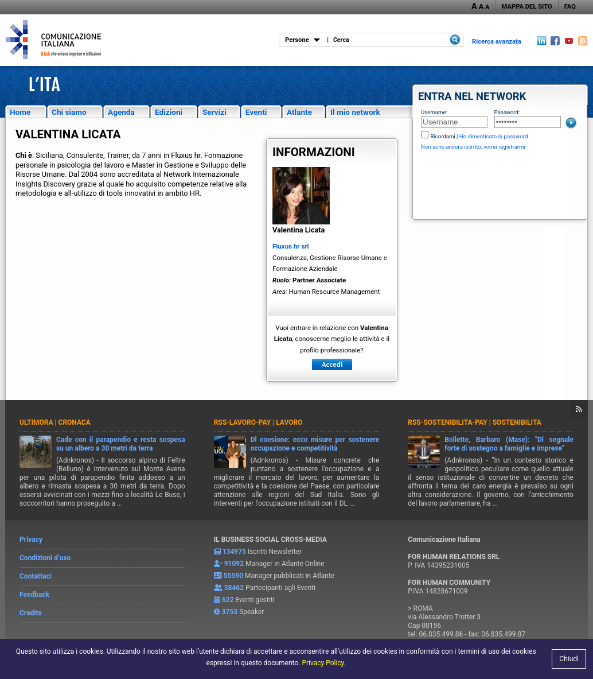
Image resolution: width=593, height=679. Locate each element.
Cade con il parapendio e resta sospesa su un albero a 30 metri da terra (120, 444)
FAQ (570, 6)
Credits (30, 613)
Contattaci (35, 576)
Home (20, 112)
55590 (233, 576)
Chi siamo (69, 112)
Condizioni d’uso (45, 558)
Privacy (30, 540)
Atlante (299, 112)
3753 (230, 612)
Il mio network (355, 112)
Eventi (256, 112)
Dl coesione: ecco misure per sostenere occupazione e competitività (315, 444)
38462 (234, 588)
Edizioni (168, 112)
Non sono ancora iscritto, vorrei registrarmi (473, 146)
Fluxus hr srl (290, 246)
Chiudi (569, 659)
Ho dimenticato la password (493, 136)
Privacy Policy (323, 663)
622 (228, 600)
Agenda (121, 112)
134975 (234, 552)
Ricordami (442, 136)
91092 (234, 564)
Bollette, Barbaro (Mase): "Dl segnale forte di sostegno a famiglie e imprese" (509, 444)
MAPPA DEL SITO (527, 6)
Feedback (34, 595)
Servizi (214, 112)
